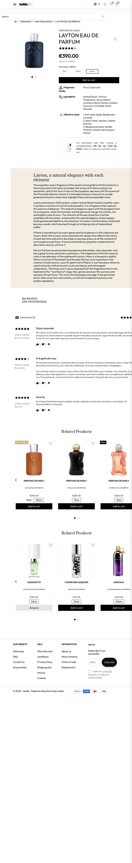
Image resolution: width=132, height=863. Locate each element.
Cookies (41, 678)
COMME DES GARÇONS (76, 582)
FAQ (15, 656)
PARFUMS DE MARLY (69, 30)
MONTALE (119, 582)
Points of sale (69, 662)
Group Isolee (20, 667)
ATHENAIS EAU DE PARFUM (118, 488)
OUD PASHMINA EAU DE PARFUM (118, 589)
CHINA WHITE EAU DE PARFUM (34, 589)
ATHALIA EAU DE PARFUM (76, 488)
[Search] (53, 16)
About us (66, 651)
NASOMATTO (34, 582)
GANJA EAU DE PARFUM (76, 589)
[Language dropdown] (97, 4)
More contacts (69, 656)
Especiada (95, 87)
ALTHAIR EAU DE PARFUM (34, 488)
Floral (86, 87)
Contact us (19, 662)
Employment (69, 667)
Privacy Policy (44, 662)
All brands (18, 651)
